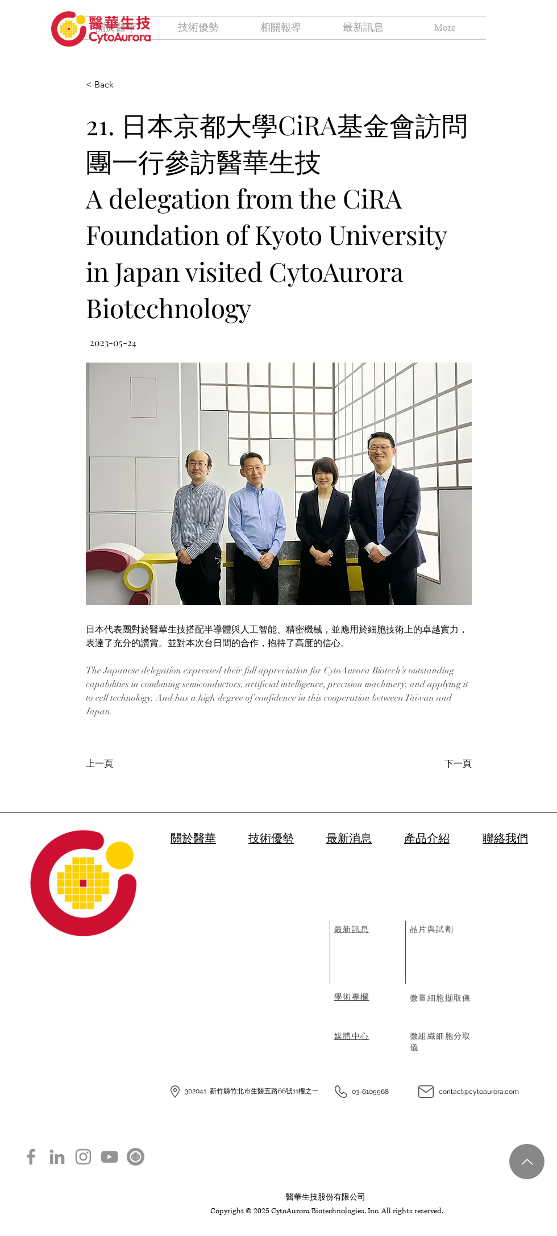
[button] (279, 484)
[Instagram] (83, 1156)
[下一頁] (443, 764)
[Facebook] (30, 1156)
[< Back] (123, 85)
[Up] (526, 1161)
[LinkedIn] (57, 1156)
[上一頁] (123, 764)
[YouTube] (109, 1156)
